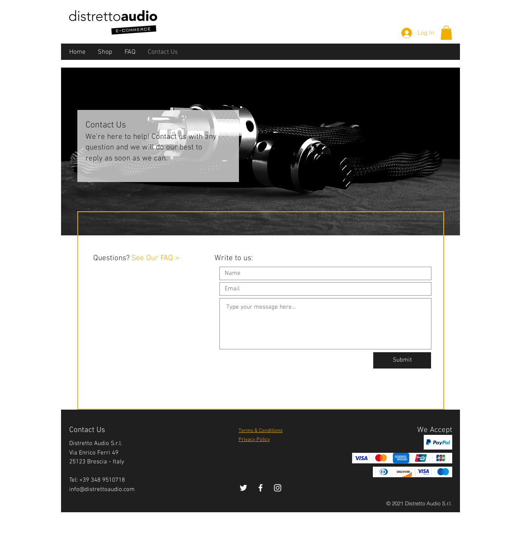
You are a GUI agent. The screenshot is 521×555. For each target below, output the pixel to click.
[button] (446, 33)
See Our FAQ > (155, 258)
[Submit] (402, 360)
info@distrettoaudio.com (102, 489)
